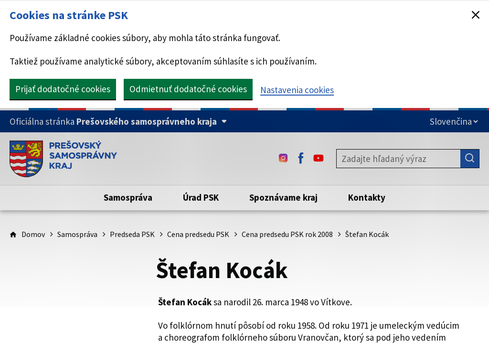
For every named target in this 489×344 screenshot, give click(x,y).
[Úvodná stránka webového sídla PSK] (63, 159)
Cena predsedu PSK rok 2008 (287, 234)
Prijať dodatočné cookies (62, 89)
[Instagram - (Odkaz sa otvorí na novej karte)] (283, 158)
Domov (33, 234)
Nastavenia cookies (297, 90)
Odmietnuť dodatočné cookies (188, 89)
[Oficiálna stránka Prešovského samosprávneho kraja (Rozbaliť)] (118, 122)
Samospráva (77, 234)
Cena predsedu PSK (198, 234)
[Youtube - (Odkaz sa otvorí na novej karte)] (318, 158)
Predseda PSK (132, 234)
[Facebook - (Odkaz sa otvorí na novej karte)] (300, 158)
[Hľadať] (469, 158)
